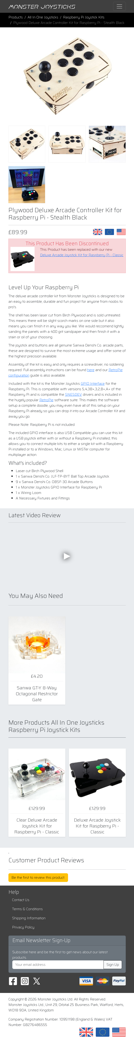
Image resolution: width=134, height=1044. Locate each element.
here (90, 370)
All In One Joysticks (43, 17)
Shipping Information (29, 918)
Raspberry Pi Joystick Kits (83, 17)
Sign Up (112, 964)
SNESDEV (73, 394)
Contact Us (20, 900)
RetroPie (46, 400)
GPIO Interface (93, 383)
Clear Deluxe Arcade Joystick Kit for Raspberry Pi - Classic (36, 825)
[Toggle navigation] (119, 6)
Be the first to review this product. (38, 877)
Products (15, 17)
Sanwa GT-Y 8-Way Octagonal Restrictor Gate (37, 693)
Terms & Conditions (27, 909)
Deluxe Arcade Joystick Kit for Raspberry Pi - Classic (81, 255)
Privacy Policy (23, 927)
